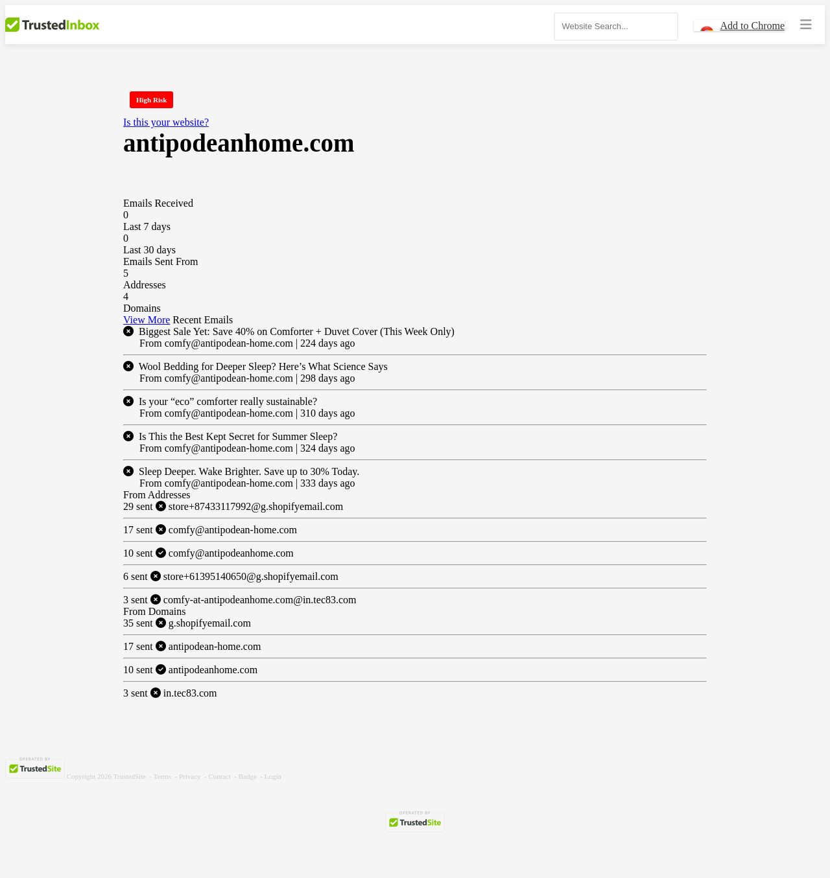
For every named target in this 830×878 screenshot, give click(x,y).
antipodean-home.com (192, 646)
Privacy (190, 776)
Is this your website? (166, 122)
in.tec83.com (170, 693)
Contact (220, 776)
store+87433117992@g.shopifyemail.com (233, 506)
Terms (162, 776)
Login (273, 776)
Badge (248, 776)
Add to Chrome (752, 25)
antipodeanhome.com (190, 669)
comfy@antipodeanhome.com (208, 553)
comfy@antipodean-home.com (210, 529)
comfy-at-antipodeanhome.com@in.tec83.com (240, 599)
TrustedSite (129, 776)
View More (146, 319)
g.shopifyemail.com (187, 623)
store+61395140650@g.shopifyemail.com (230, 576)
